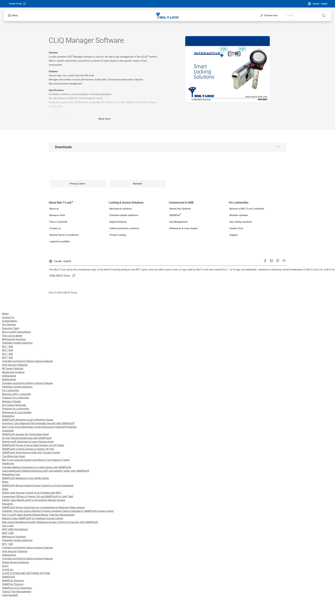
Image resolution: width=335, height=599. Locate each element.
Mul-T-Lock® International (16, 331)
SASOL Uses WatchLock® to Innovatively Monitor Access (33, 500)
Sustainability (9, 321)
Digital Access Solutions (15, 562)
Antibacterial (9, 375)
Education (7, 503)
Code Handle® (10, 595)
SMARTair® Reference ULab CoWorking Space (27, 419)
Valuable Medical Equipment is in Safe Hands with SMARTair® (36, 467)
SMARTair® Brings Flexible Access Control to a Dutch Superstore (37, 485)
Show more (104, 118)
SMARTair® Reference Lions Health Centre (25, 478)
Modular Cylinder (11, 401)
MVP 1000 (8, 533)
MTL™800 (7, 346)
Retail (5, 481)
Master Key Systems (13, 372)
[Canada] (317, 4)
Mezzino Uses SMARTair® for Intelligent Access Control (32, 518)
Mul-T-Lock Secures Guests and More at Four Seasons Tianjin (36, 459)
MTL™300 (7, 357)
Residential (8, 416)
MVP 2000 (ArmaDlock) (15, 529)
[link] (17, 3)
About (5, 313)
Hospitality (8, 430)
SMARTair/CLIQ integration (17, 587)
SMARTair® (8, 576)
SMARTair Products (12, 584)
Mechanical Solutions (14, 339)
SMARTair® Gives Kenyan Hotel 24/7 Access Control (31, 452)
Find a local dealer (12, 335)
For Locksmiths (10, 390)
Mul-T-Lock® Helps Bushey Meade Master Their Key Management (38, 514)
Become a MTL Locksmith (16, 394)
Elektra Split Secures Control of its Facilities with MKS (31, 492)
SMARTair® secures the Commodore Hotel (25, 434)
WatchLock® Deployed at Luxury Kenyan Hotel (28, 441)
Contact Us (8, 317)
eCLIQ (5, 565)
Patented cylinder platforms (17, 342)
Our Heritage (9, 324)
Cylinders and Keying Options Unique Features (27, 361)
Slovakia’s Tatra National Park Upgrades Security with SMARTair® (38, 423)
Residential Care (11, 474)
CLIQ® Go (7, 569)
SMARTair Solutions (13, 580)
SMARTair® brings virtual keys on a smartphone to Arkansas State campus (43, 507)
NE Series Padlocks (12, 368)
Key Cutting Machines (14, 405)
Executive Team (10, 328)
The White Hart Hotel (13, 456)
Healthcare (8, 463)
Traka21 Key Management (16, 591)
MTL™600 (7, 350)
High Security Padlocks (15, 364)
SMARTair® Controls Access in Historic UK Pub (28, 449)
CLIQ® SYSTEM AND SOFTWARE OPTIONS (26, 573)
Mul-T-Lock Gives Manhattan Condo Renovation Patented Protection (39, 426)
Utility (5, 489)
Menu (15, 15)
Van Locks (8, 525)
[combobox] (305, 15)
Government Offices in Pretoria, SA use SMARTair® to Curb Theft (37, 496)
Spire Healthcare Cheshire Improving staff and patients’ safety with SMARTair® (45, 470)
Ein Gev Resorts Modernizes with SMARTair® (27, 438)
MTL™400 (7, 353)
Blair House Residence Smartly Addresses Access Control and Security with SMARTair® (50, 522)
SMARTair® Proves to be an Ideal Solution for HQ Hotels (33, 445)
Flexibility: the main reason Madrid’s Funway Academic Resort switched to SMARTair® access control (58, 511)
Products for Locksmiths (15, 397)
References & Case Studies (16, 412)
